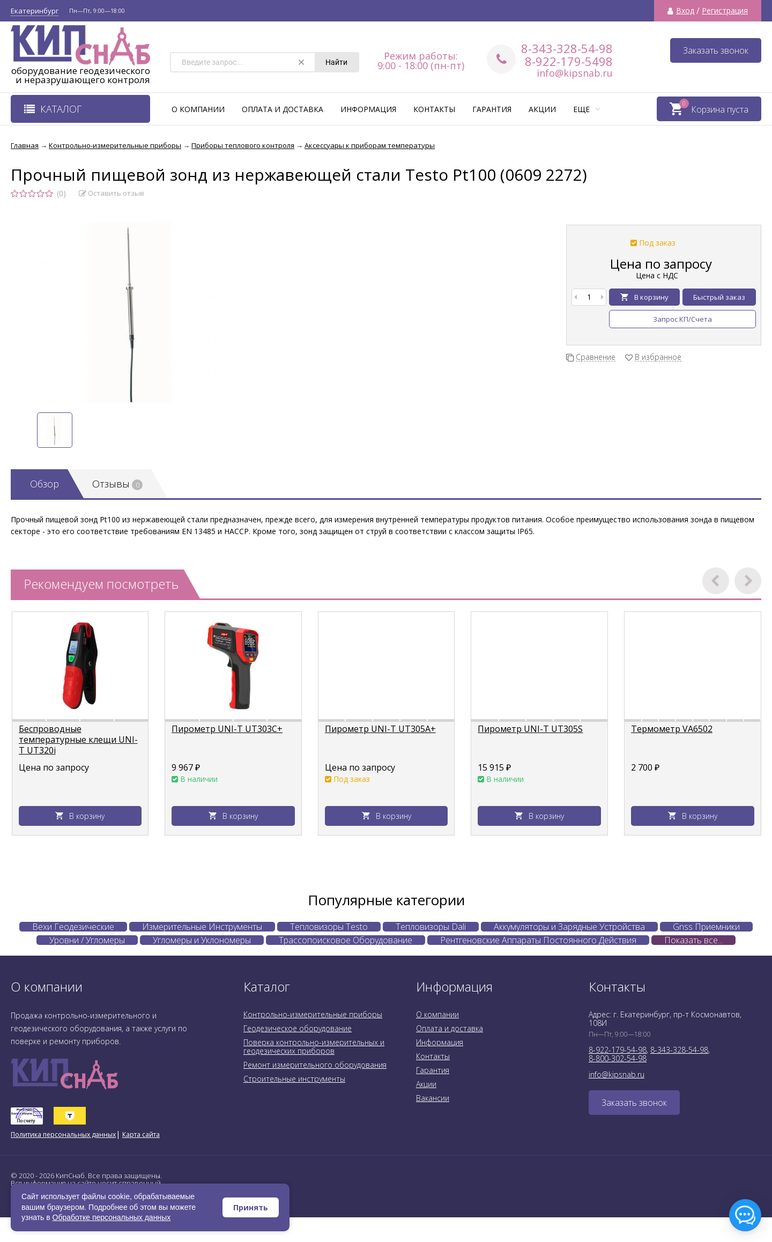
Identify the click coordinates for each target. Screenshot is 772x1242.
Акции (542, 109)
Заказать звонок (715, 50)
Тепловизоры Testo (329, 927)
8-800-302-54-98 (618, 1058)
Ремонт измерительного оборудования (315, 1065)
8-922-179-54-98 (618, 1050)
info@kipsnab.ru (575, 73)
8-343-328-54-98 (567, 48)
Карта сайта (141, 1134)
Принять (250, 1207)
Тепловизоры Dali (431, 927)
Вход (685, 10)
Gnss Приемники (706, 927)
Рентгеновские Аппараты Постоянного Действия (538, 940)
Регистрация (725, 10)
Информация (368, 109)
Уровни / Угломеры (87, 940)
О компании (198, 109)
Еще (586, 109)
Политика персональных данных (63, 1134)
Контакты (434, 109)
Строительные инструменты (294, 1079)
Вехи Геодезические (73, 927)
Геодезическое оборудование (297, 1028)
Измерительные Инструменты (202, 927)
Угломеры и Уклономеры (202, 940)
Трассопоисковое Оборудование (345, 940)
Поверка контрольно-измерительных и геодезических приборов (313, 1046)
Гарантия (491, 109)
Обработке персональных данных (112, 1217)
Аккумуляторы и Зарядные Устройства (569, 927)
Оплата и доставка (282, 109)
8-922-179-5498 (569, 61)
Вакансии (432, 1098)
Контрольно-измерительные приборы (312, 1014)
